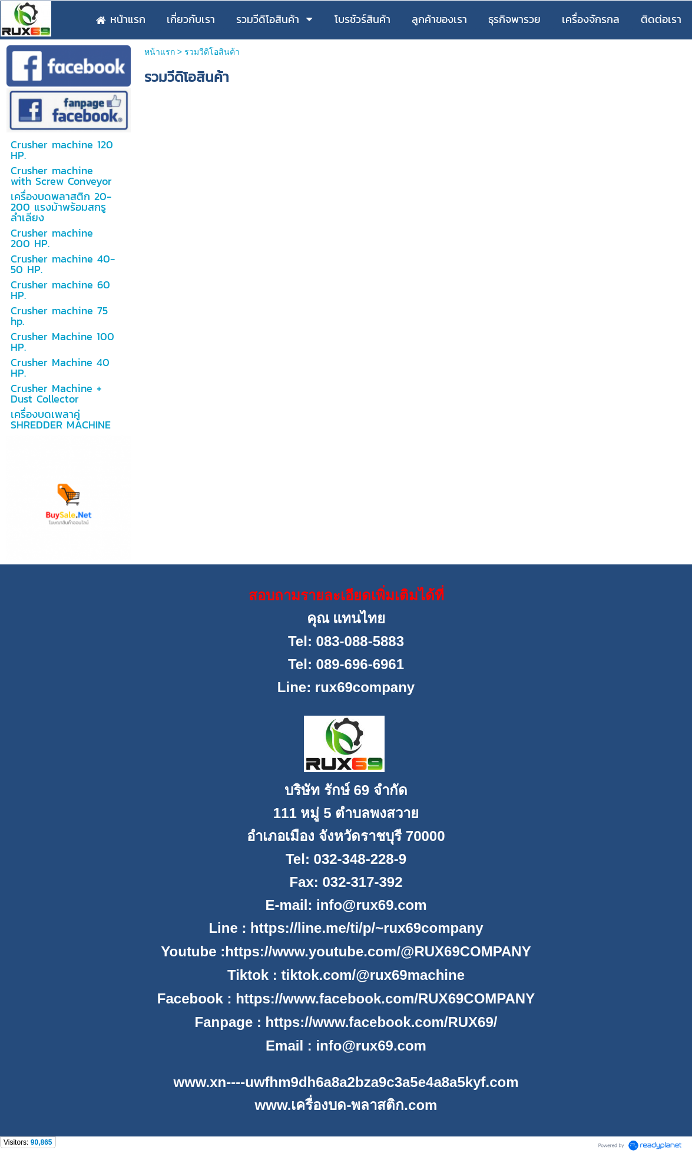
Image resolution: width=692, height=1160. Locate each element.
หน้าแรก (159, 51)
